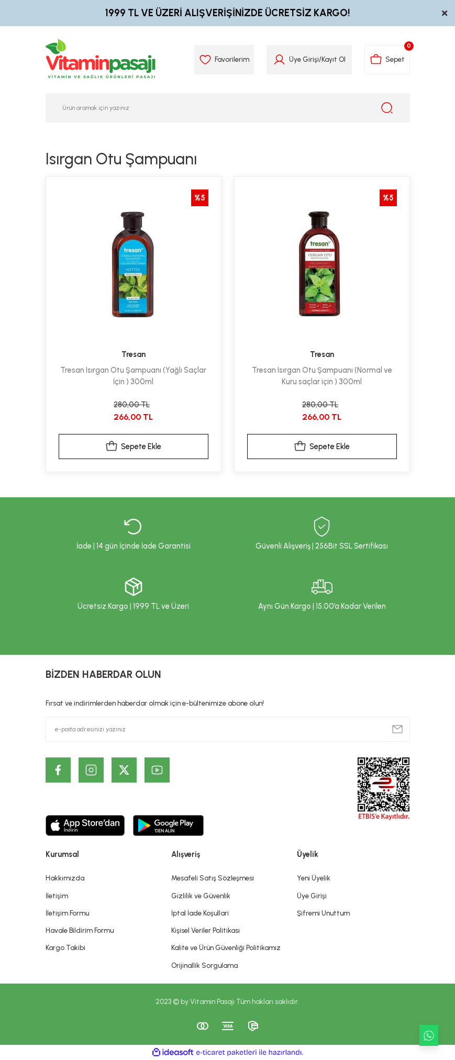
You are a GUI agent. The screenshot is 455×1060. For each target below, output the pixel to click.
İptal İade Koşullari (200, 913)
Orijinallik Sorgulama (204, 965)
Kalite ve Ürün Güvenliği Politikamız (226, 947)
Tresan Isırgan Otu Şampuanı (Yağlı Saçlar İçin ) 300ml (133, 375)
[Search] (228, 107)
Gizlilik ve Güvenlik (200, 895)
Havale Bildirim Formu (80, 930)
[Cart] (387, 59)
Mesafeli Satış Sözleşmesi (212, 878)
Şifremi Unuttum (323, 913)
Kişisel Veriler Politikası (205, 930)
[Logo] (101, 60)
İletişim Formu (67, 913)
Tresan (133, 354)
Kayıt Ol (333, 59)
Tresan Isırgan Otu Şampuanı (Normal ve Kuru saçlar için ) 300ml (322, 375)
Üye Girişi (312, 895)
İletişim (57, 895)
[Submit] (397, 729)
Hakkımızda (65, 878)
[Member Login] (279, 59)
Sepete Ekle (133, 446)
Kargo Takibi (65, 947)
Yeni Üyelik (313, 878)
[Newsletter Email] (228, 729)
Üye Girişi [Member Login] (304, 59)
